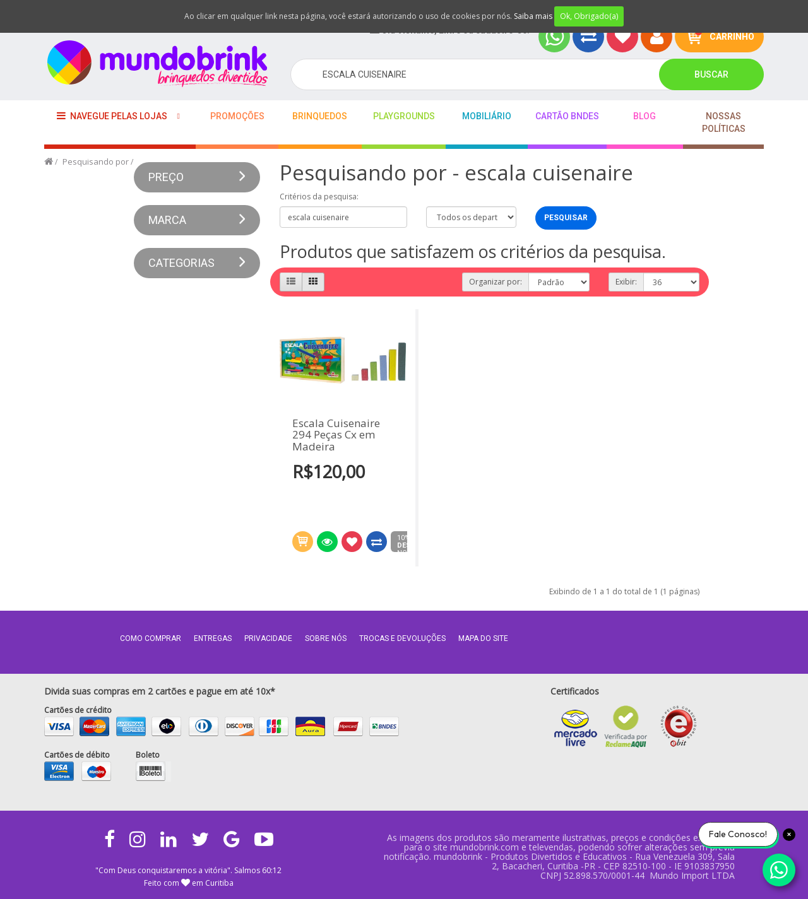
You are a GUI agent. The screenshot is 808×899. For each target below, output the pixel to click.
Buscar (711, 74)
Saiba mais (533, 16)
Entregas (213, 638)
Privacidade (268, 638)
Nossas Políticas (724, 122)
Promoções (237, 116)
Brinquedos (319, 116)
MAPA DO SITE (483, 638)
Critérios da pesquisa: (319, 196)
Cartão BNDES (567, 116)
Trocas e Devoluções (402, 638)
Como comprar (150, 638)
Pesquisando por (95, 161)
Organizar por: (495, 281)
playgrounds (404, 116)
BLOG (644, 116)
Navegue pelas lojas (112, 115)
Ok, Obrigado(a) (589, 16)
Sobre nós (326, 638)
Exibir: (626, 281)
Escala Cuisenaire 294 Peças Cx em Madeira (336, 435)
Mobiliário (486, 116)
